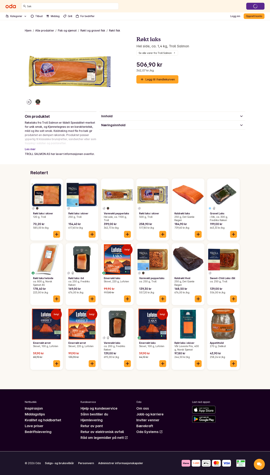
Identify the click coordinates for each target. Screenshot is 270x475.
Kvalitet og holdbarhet (43, 420)
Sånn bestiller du (94, 414)
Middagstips (35, 414)
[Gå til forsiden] (11, 6)
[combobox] (72, 6)
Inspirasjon (34, 408)
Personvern (86, 463)
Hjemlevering (92, 420)
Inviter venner (147, 420)
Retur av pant (92, 426)
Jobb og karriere (150, 414)
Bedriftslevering (38, 432)
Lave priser (34, 426)
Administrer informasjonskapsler (120, 463)
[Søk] (24, 6)
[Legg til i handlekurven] (56, 234)
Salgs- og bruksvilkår (59, 463)
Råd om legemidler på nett (104, 438)
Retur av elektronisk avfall (102, 432)
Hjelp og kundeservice (99, 408)
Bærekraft (144, 426)
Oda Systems (149, 432)
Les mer (30, 149)
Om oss (142, 408)
